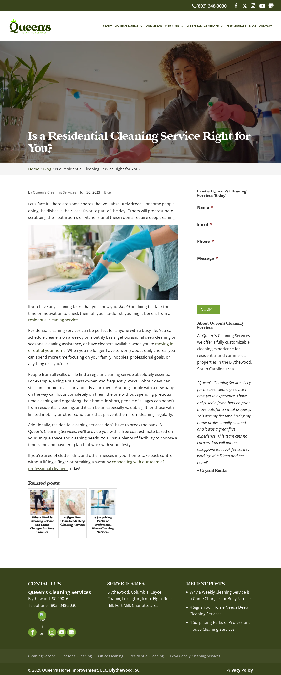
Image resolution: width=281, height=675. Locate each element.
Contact (265, 26)
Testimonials (236, 26)
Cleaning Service (41, 656)
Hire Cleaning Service (203, 26)
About (107, 26)
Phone (205, 241)
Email (204, 224)
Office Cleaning (110, 656)
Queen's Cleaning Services (54, 192)
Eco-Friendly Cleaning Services (195, 656)
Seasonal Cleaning (77, 656)
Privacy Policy (239, 670)
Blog (252, 26)
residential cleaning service (53, 320)
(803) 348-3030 (211, 6)
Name (205, 207)
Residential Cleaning (147, 656)
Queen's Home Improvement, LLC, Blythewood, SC (91, 670)
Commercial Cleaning (162, 26)
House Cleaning (126, 26)
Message (207, 258)
